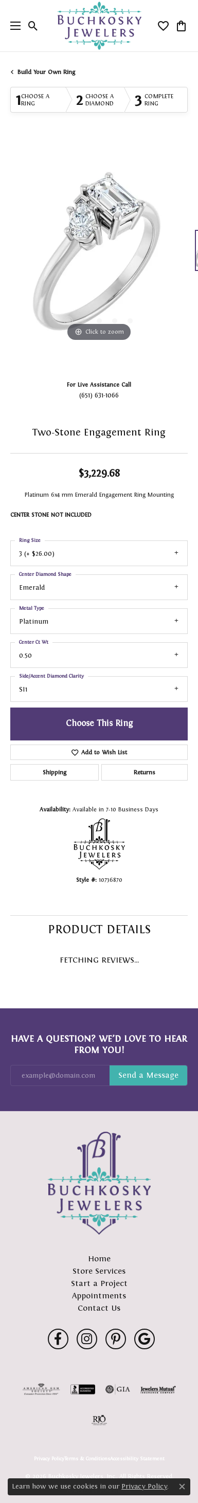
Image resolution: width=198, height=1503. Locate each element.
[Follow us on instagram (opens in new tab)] (87, 1339)
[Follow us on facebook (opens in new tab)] (58, 1339)
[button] (33, 25)
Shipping (54, 772)
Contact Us (99, 1307)
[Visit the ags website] (41, 1389)
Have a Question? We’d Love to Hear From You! (99, 1044)
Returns (144, 772)
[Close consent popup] (182, 1486)
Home (99, 1258)
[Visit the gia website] (117, 1389)
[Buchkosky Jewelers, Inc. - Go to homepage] (99, 1183)
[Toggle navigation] (13, 25)
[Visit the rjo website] (99, 1420)
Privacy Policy (49, 1458)
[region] (99, 255)
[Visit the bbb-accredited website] (82, 1389)
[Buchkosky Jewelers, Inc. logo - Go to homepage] (99, 26)
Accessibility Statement (137, 1458)
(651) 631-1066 (99, 395)
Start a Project (99, 1283)
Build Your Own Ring (46, 72)
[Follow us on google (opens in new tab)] (144, 1339)
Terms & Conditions (87, 1458)
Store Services (99, 1270)
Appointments (99, 1295)
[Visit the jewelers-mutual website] (158, 1389)
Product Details (99, 929)
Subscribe (148, 1075)
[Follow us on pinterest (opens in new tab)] (115, 1339)
